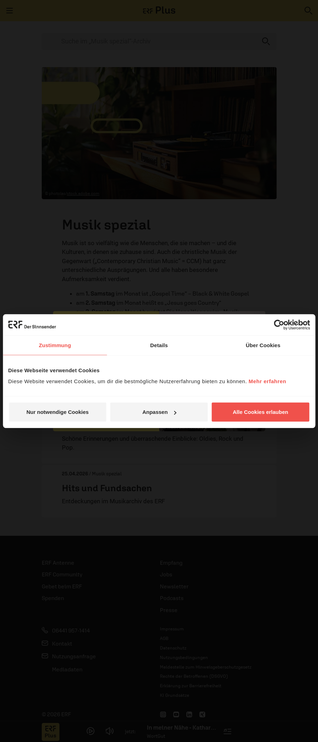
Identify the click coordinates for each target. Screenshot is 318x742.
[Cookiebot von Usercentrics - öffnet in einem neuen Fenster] (279, 324)
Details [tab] (159, 345)
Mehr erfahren (268, 381)
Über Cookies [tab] (263, 345)
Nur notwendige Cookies (58, 412)
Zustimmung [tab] (55, 345)
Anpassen (159, 412)
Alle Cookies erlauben (260, 412)
